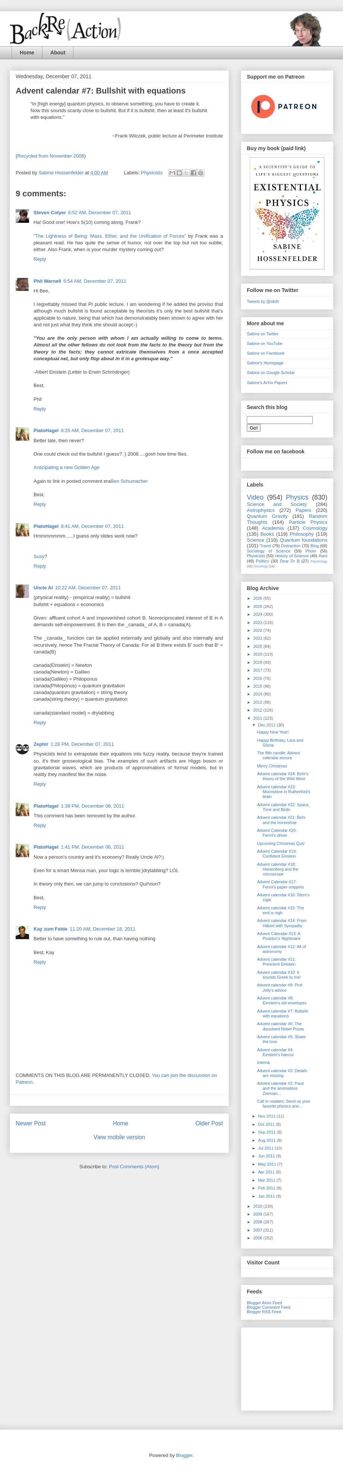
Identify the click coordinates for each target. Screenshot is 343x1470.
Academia (273, 528)
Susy (39, 556)
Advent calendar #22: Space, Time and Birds (283, 807)
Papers (303, 510)
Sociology (261, 566)
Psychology (319, 561)
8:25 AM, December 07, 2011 (92, 430)
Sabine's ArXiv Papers (267, 382)
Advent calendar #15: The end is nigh (280, 910)
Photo (310, 551)
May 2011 (267, 1164)
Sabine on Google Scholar (271, 372)
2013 (258, 702)
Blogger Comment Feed (268, 1307)
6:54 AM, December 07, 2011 (94, 281)
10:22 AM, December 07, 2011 (88, 587)
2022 (258, 630)
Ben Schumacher (129, 481)
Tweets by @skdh (263, 301)
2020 (258, 646)
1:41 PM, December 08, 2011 (92, 847)
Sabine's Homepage (265, 363)
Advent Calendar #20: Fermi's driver (276, 832)
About (57, 53)
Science (255, 540)
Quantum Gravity (267, 516)
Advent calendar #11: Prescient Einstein (276, 961)
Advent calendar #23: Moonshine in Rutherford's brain (283, 792)
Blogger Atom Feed (264, 1302)
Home (27, 53)
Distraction (290, 546)
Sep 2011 (267, 1132)
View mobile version (119, 1137)
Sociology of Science (268, 551)
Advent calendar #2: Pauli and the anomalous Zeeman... (280, 1088)
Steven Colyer (50, 212)
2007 (258, 1230)
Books (267, 534)
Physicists (152, 172)
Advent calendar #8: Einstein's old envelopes (281, 1000)
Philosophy (302, 534)
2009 (258, 1214)
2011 (258, 718)
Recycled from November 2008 (50, 156)
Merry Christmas (272, 766)
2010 (258, 1206)
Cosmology (315, 528)
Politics (262, 561)
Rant (323, 556)
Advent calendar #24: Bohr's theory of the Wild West (282, 776)
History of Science (292, 556)
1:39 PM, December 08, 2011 (92, 806)
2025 (258, 606)
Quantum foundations (303, 540)
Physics (297, 497)
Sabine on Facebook (265, 353)
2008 (258, 1222)
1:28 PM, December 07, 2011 (82, 744)
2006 (258, 1238)
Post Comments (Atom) (134, 1166)
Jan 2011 (267, 1196)
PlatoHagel (46, 430)
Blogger (184, 1455)
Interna (263, 1062)
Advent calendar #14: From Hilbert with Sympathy (281, 923)
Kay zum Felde (50, 929)
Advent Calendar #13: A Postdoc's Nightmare (278, 936)
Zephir (41, 744)
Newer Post (31, 1123)
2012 (258, 710)
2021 (258, 638)
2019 (258, 654)
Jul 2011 (266, 1148)
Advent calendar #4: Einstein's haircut (275, 1052)
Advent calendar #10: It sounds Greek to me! (278, 974)
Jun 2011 (267, 1156)
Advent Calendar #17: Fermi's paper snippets (280, 884)
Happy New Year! (273, 732)
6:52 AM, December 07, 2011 (99, 212)
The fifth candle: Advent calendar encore (278, 755)
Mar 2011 (267, 1180)
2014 (258, 694)
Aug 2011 (267, 1140)
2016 (258, 678)
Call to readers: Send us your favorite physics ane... (283, 1103)
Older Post (209, 1123)
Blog (315, 546)
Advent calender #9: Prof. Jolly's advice (280, 987)
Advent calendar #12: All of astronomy (281, 949)
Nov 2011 (267, 1116)
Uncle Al (43, 587)
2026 (258, 598)
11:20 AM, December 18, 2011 (102, 929)
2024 (258, 614)
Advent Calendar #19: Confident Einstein (276, 853)
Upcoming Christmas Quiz (281, 843)
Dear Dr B (290, 561)
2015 (258, 686)
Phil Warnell (47, 281)
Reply (40, 259)
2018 (258, 662)
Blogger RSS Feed (264, 1311)
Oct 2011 (267, 1124)
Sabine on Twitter (263, 334)
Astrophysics (261, 510)
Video (255, 497)
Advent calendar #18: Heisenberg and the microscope (277, 869)
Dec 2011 (267, 725)
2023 (258, 622)
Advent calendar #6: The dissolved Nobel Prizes (280, 1026)
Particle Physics (308, 522)
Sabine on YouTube (265, 343)
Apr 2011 (267, 1172)
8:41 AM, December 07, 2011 (92, 526)
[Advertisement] (287, 1367)
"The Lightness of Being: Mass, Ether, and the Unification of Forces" (110, 236)
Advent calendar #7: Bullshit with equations (282, 1013)
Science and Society (277, 504)
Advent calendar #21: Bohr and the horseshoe (281, 819)
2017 (258, 670)
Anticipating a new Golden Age (67, 467)
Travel (265, 546)
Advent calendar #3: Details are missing (282, 1073)
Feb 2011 (267, 1188)
